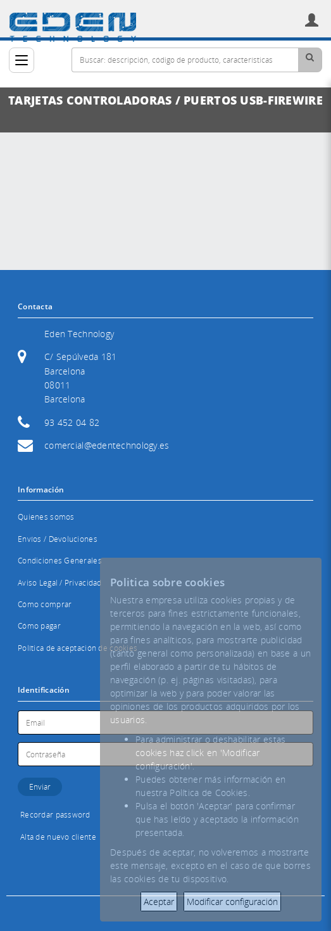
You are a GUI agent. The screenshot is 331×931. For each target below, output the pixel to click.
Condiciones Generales (60, 560)
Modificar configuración (232, 902)
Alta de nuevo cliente (58, 836)
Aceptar (159, 902)
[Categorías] (21, 60)
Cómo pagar (39, 625)
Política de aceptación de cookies (77, 648)
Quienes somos (46, 516)
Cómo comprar (45, 604)
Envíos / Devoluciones (57, 539)
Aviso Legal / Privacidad (60, 582)
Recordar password (55, 814)
